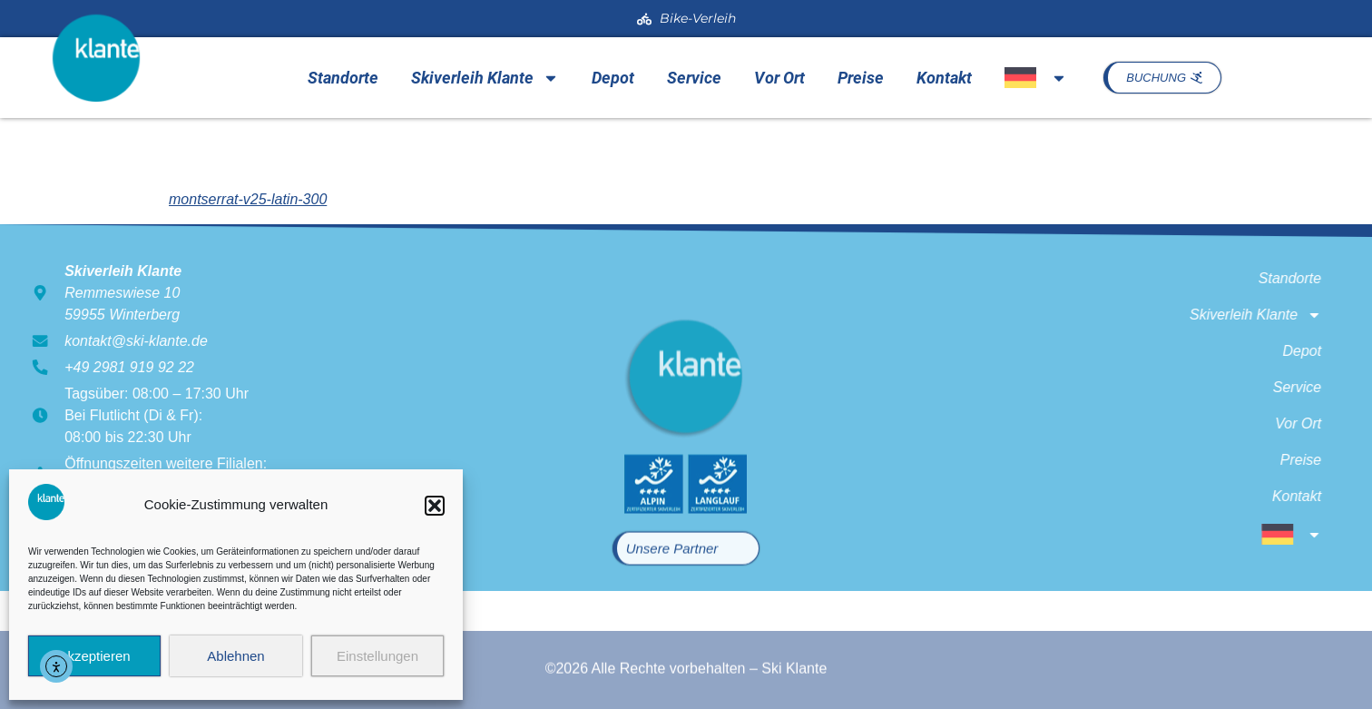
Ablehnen (235, 656)
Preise (861, 77)
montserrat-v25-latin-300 (248, 199)
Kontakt (944, 77)
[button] (435, 506)
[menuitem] (1035, 77)
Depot (613, 77)
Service (694, 77)
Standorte (343, 77)
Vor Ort (779, 77)
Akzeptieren (94, 656)
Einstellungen (377, 656)
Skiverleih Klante (485, 78)
